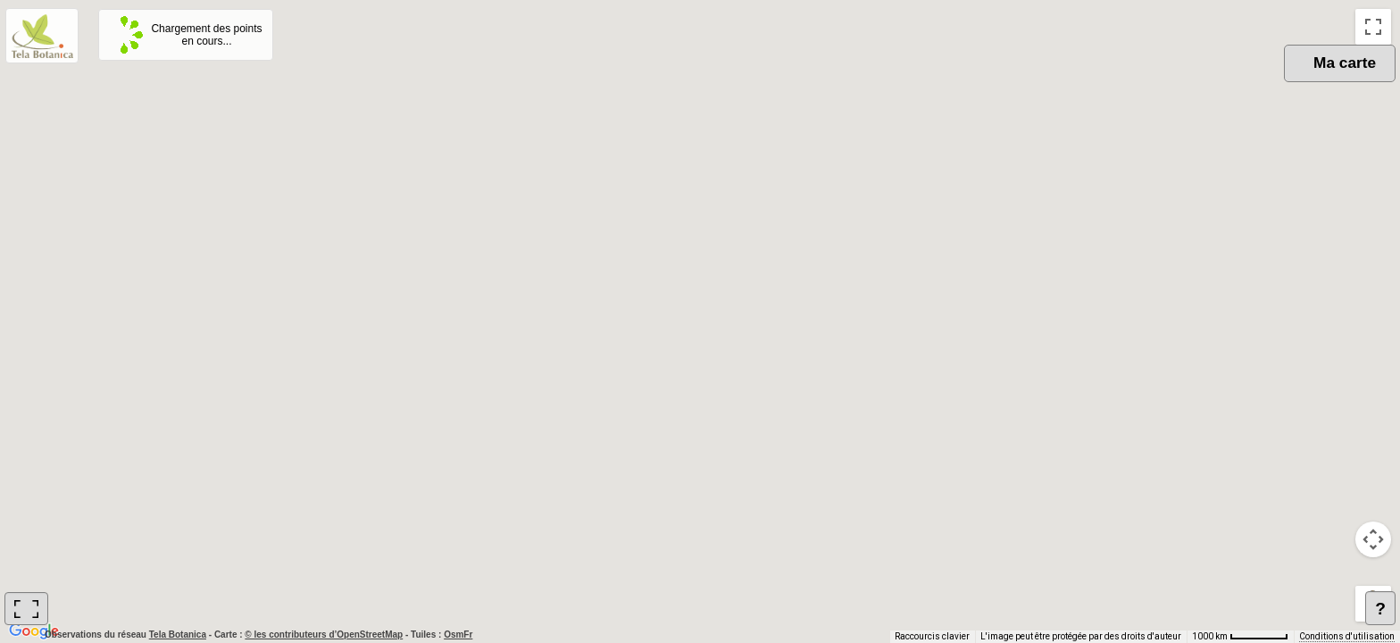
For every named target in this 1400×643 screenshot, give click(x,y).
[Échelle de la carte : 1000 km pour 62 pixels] (1240, 636)
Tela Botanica (179, 634)
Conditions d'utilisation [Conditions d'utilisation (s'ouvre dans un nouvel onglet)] (1347, 636)
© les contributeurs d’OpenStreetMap (324, 634)
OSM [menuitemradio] (1210, 80)
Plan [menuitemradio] (1273, 80)
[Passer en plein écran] (1373, 27)
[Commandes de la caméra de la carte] (1373, 539)
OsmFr (458, 634)
